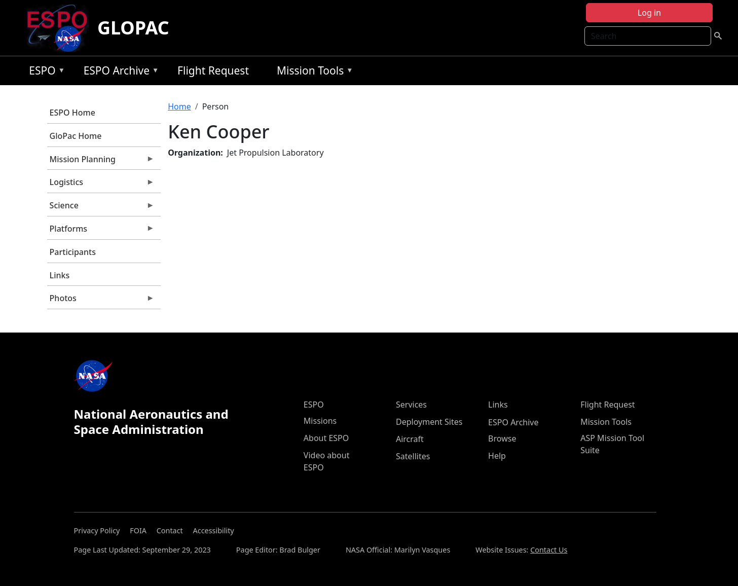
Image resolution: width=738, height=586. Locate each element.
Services (411, 404)
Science (101, 208)
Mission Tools (312, 72)
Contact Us (548, 550)
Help (497, 455)
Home (179, 106)
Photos (101, 300)
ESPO (44, 72)
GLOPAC (133, 27)
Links (60, 275)
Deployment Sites (429, 421)
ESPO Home (72, 112)
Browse (502, 438)
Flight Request (213, 70)
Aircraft (410, 439)
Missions (320, 420)
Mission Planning (101, 162)
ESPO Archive (119, 72)
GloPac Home (76, 135)
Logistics (101, 184)
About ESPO (326, 438)
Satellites (413, 456)
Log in (649, 12)
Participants (73, 252)
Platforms (101, 231)
